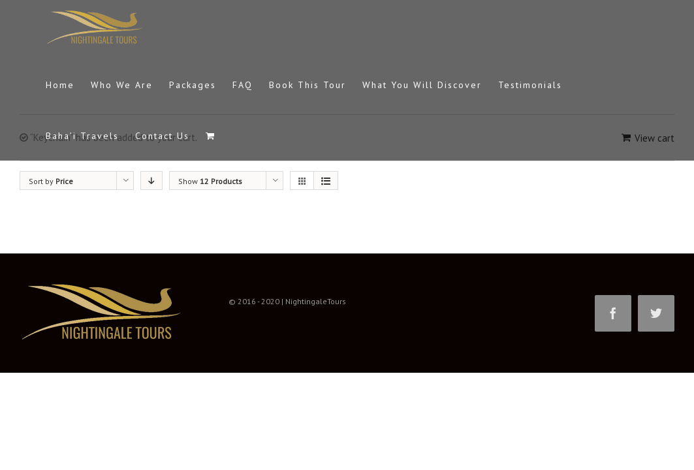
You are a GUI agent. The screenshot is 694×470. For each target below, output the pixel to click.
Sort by (51, 181)
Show (210, 181)
